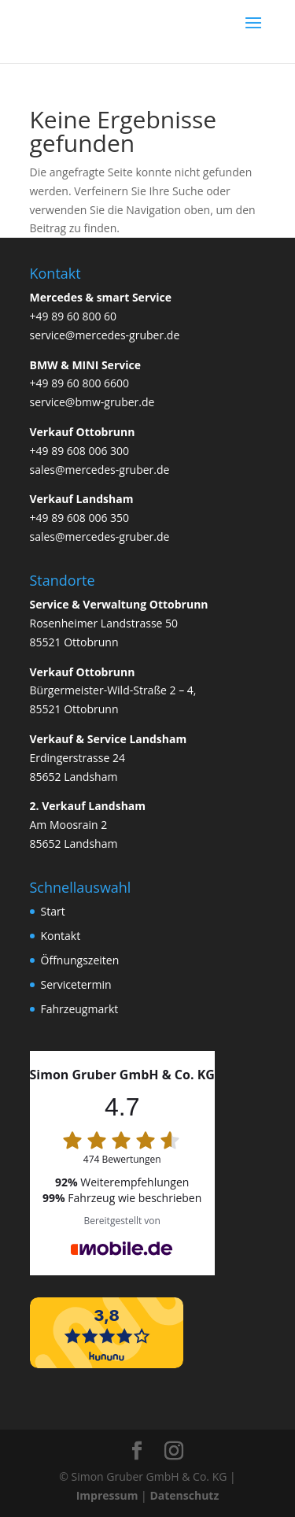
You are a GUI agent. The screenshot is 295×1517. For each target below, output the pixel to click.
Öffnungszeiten (80, 960)
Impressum (107, 1495)
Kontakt (61, 935)
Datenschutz (184, 1495)
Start (53, 911)
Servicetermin (76, 984)
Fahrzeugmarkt (80, 1008)
